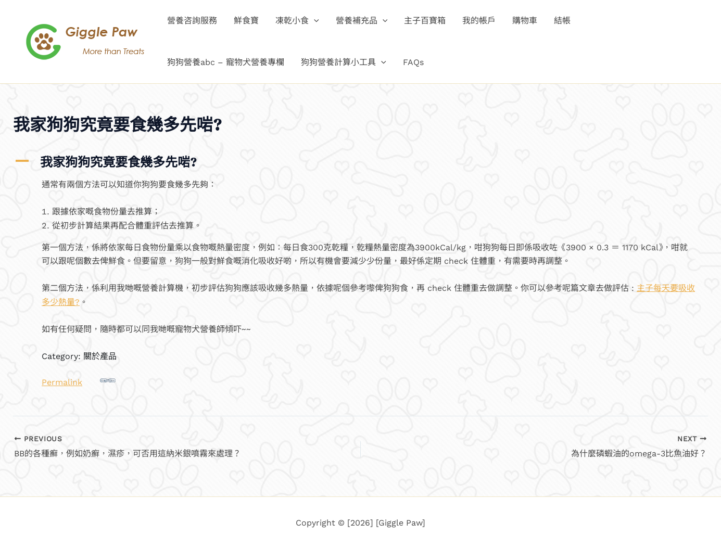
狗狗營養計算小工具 (343, 62)
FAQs (413, 62)
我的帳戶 (479, 20)
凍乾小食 (297, 21)
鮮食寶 (246, 20)
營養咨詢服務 (192, 20)
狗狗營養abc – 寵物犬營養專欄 (225, 62)
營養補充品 (362, 21)
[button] (314, 21)
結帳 (562, 20)
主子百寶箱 (425, 20)
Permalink (79, 380)
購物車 (524, 20)
